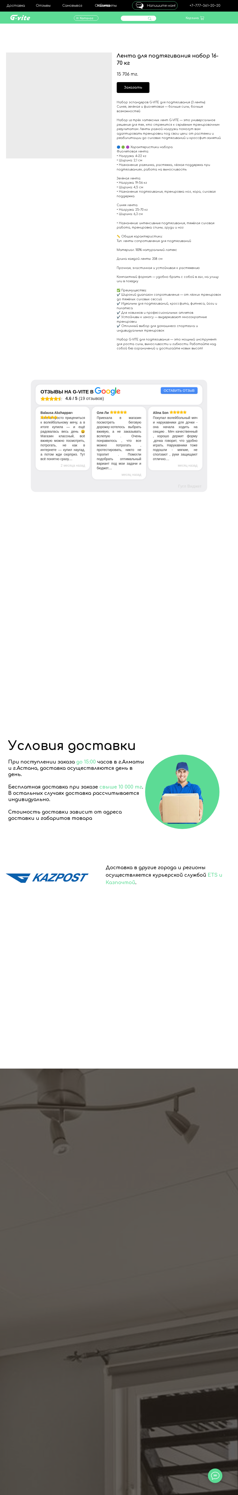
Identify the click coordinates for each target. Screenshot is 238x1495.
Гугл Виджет (189, 486)
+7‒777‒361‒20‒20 (205, 5)
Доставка (15, 5)
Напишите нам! (161, 5)
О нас (105, 5)
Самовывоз (72, 5)
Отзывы (43, 5)
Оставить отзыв (179, 390)
